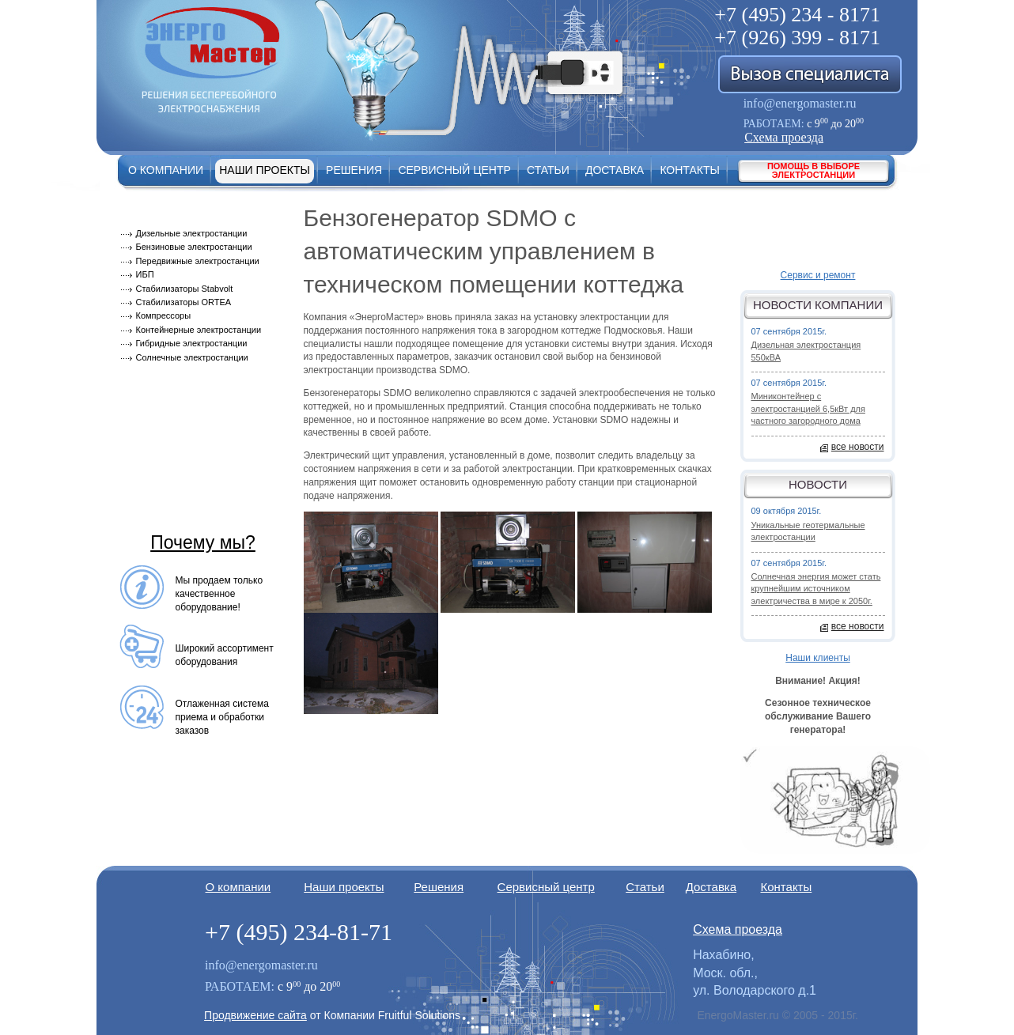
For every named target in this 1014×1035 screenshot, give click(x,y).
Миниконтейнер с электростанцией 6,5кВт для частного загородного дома (808, 408)
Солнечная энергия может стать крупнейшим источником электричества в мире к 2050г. (816, 589)
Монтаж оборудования (180, 425)
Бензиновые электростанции (194, 246)
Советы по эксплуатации (185, 474)
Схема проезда (783, 137)
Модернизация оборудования (197, 400)
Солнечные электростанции (192, 357)
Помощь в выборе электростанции (813, 170)
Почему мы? (202, 542)
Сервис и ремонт (818, 275)
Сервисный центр (454, 170)
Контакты (690, 170)
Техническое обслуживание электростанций (192, 509)
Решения (354, 170)
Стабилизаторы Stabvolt (184, 288)
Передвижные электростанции (197, 261)
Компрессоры (163, 315)
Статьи (548, 170)
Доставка (614, 170)
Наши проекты (264, 170)
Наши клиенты (817, 657)
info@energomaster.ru (800, 103)
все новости (857, 446)
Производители (163, 376)
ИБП (145, 274)
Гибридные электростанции (192, 343)
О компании (165, 170)
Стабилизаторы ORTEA (184, 302)
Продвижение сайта (255, 1015)
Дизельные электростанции (192, 233)
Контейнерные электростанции (199, 329)
